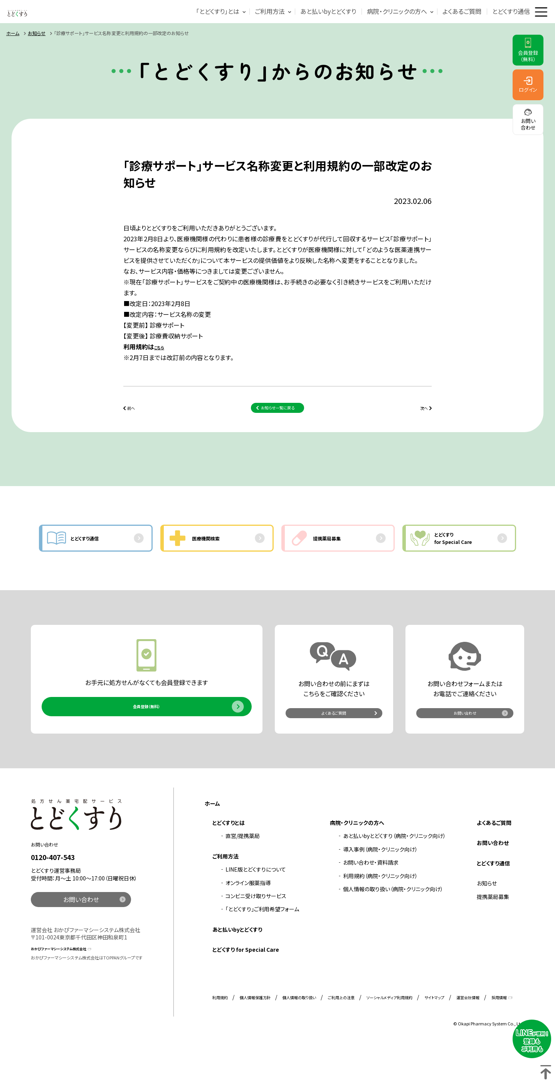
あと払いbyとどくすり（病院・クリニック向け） (394, 878)
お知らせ (36, 48)
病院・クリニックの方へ (383, 19)
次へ (419, 425)
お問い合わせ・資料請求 (371, 905)
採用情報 (499, 1040)
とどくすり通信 (497, 19)
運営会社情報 (467, 1040)
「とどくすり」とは (203, 19)
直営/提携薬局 (242, 878)
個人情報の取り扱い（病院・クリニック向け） (393, 931)
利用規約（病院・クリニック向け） (380, 918)
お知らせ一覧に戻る (277, 425)
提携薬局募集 (493, 939)
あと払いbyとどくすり (314, 19)
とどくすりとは (228, 865)
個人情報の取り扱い (299, 1040)
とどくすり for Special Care (245, 992)
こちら (162, 362)
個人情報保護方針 (255, 1040)
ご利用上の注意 (341, 1040)
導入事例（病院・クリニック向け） (380, 891)
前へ (136, 425)
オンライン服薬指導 (248, 925)
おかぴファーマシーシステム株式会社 (74, 990)
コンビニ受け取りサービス (255, 938)
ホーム (12, 48)
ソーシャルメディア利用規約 (389, 1040)
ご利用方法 (255, 19)
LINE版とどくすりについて (255, 912)
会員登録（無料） (146, 745)
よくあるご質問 (447, 19)
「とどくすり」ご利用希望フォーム (262, 952)
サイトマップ (434, 1040)
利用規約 (220, 1040)
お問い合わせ (465, 751)
